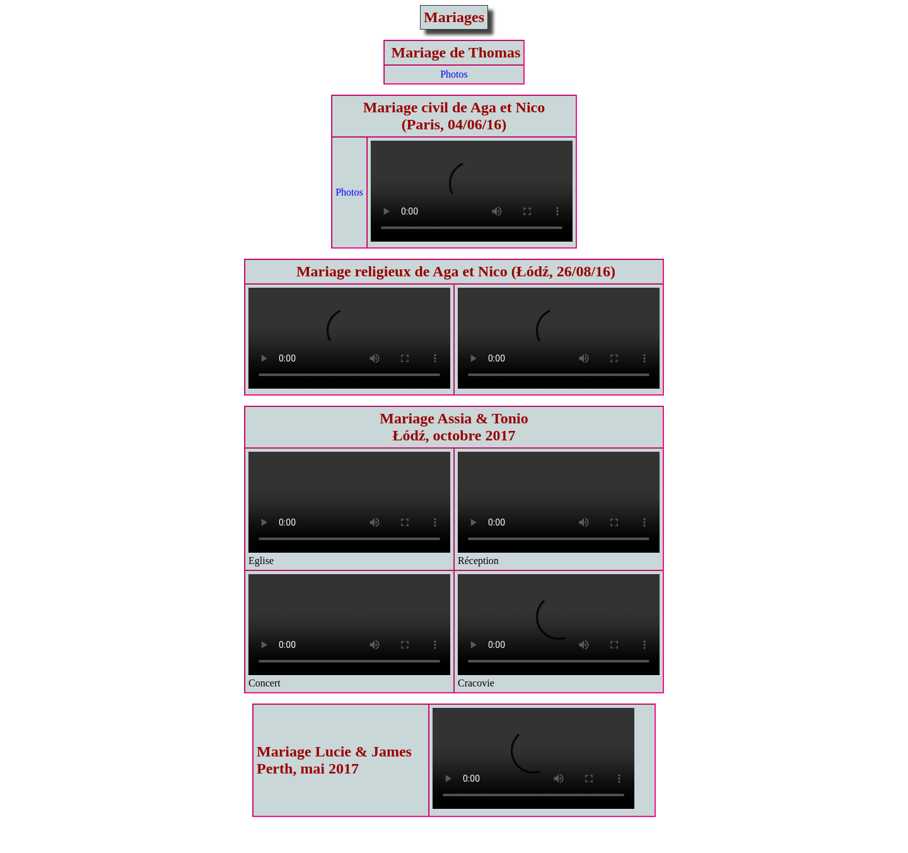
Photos (454, 74)
